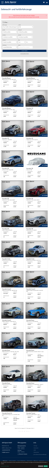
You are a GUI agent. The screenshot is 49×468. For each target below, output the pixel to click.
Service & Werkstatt (21, 460)
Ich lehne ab (40, 466)
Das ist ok (45, 466)
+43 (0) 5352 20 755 (6, 450)
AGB (34, 450)
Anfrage (35, 445)
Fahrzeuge (5, 460)
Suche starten (24, 50)
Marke (20, 24)
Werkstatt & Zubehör (23, 454)
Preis (19, 40)
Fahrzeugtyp (5, 24)
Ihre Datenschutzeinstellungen (40, 454)
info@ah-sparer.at (5, 452)
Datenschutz (36, 452)
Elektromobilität (12, 460)
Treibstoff (20, 30)
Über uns (35, 460)
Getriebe (4, 35)
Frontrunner (29, 460)
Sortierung (4, 45)
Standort (4, 40)
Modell (4, 30)
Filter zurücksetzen (24, 53)
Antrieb (19, 35)
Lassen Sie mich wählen (5, 466)
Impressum (35, 448)
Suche (19, 45)
